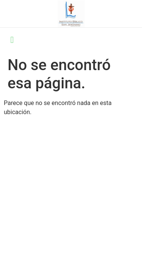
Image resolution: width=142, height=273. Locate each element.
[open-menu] (12, 40)
